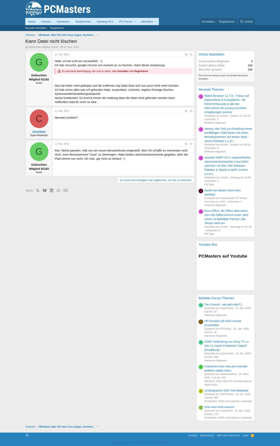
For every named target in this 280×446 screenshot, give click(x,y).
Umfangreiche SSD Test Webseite (226, 390)
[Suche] (246, 21)
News (32, 21)
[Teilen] (185, 54)
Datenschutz (207, 435)
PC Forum (125, 21)
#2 (191, 111)
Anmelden (123, 71)
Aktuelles (147, 21)
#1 (191, 54)
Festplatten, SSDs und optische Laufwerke (228, 401)
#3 (191, 144)
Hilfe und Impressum (228, 435)
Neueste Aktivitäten (36, 27)
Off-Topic (209, 184)
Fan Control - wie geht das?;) (223, 304)
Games (46, 21)
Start (245, 435)
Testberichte (83, 21)
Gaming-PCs (105, 21)
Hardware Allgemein (215, 315)
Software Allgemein (215, 122)
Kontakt (193, 435)
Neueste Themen (211, 89)
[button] (135, 21)
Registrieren (57, 27)
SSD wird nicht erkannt (219, 407)
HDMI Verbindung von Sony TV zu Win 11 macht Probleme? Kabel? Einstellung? (226, 345)
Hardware (63, 21)
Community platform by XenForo (140, 442)
